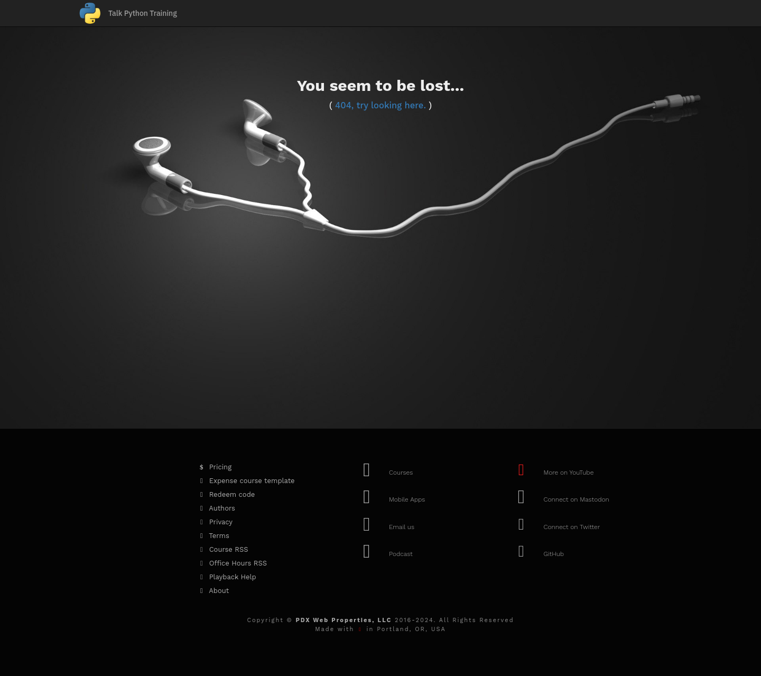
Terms (212, 536)
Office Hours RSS (231, 563)
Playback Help (226, 577)
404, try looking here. (380, 105)
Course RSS (222, 549)
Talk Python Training (142, 13)
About (212, 591)
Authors (215, 508)
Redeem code (225, 494)
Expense (245, 481)
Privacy (214, 522)
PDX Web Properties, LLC (343, 620)
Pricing (213, 467)
